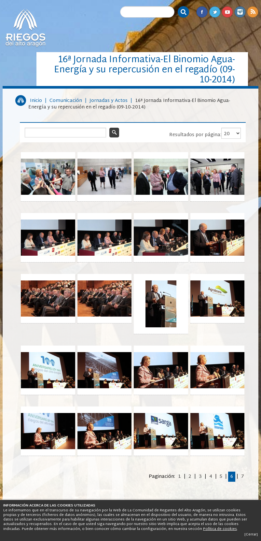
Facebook (202, 12)
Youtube (227, 12)
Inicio (36, 100)
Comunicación (65, 100)
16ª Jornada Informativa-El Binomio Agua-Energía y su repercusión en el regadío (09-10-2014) (129, 104)
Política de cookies (220, 529)
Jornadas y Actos (108, 100)
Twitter (214, 12)
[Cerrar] (251, 534)
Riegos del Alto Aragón (25, 27)
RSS (252, 12)
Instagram (240, 12)
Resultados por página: (195, 135)
